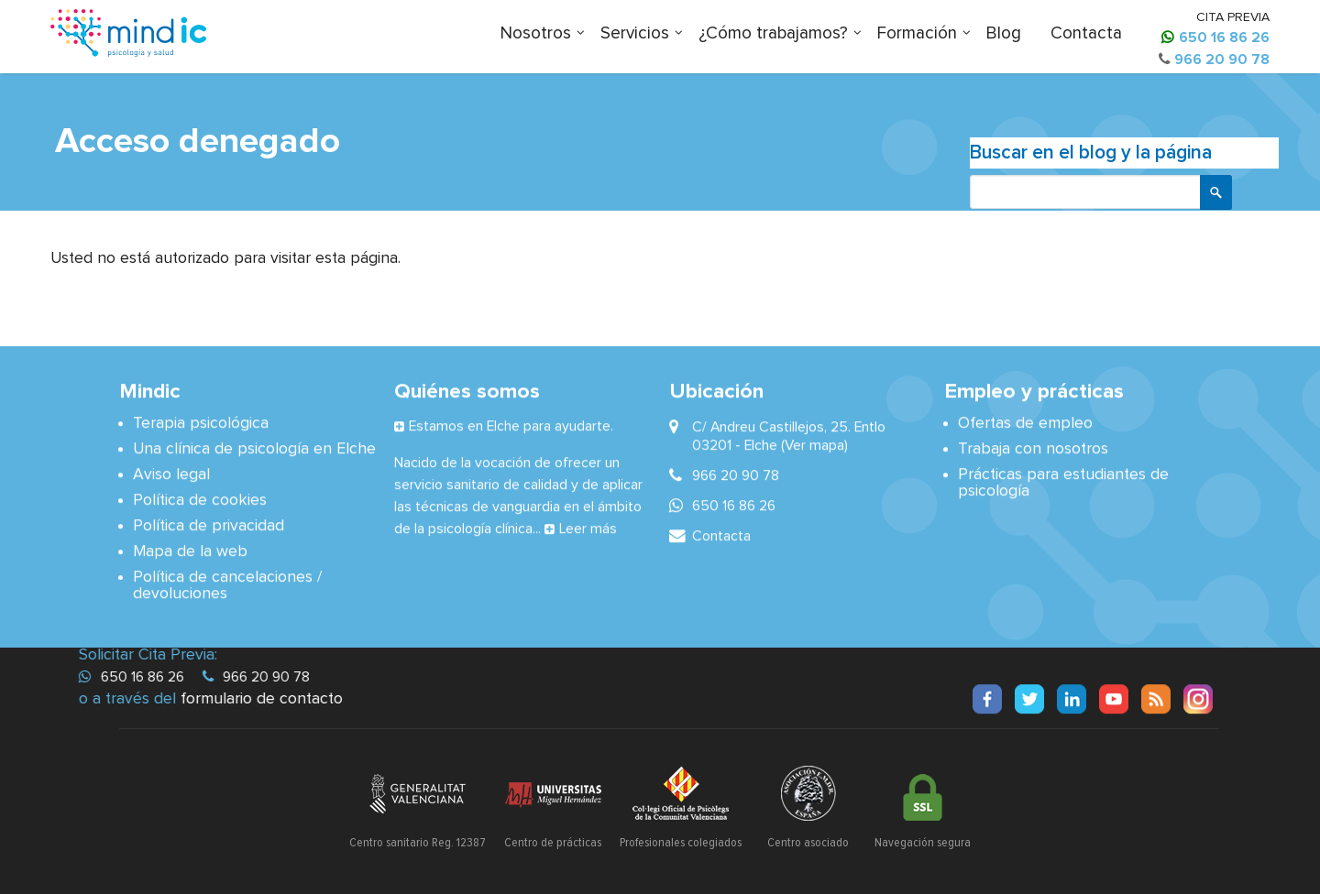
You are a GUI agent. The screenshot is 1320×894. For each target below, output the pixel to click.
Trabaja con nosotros (1033, 448)
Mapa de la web (190, 550)
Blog (1003, 33)
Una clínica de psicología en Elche (254, 448)
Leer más (588, 527)
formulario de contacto (263, 699)
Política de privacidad (208, 525)
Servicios (634, 33)
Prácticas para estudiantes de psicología (1063, 481)
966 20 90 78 (1222, 59)
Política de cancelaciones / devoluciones (227, 584)
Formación (917, 33)
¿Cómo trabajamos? (773, 33)
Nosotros (535, 33)
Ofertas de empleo (1025, 422)
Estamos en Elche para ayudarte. (511, 425)
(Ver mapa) (814, 444)
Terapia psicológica (201, 422)
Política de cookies (200, 499)
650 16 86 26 (1224, 37)
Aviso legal (171, 473)
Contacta (1086, 33)
